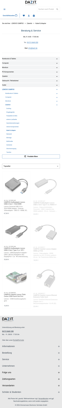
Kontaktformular (18, 340)
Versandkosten (43, 398)
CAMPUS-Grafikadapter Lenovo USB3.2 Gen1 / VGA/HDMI (14, 204)
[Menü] (4, 9)
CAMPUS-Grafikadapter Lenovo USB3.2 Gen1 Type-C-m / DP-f (14, 250)
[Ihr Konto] (29, 15)
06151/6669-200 (32, 42)
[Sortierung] (31, 166)
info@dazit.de (32, 48)
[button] (57, 59)
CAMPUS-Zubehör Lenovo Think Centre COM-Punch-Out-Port (15, 296)
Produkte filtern (31, 156)
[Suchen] (57, 9)
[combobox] (46, 9)
